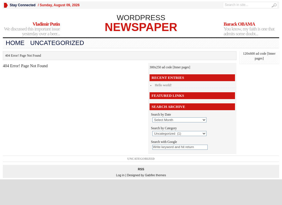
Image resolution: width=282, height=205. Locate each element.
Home (15, 42)
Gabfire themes (155, 175)
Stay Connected (23, 5)
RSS (141, 169)
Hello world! (163, 85)
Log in (120, 175)
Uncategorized (57, 42)
